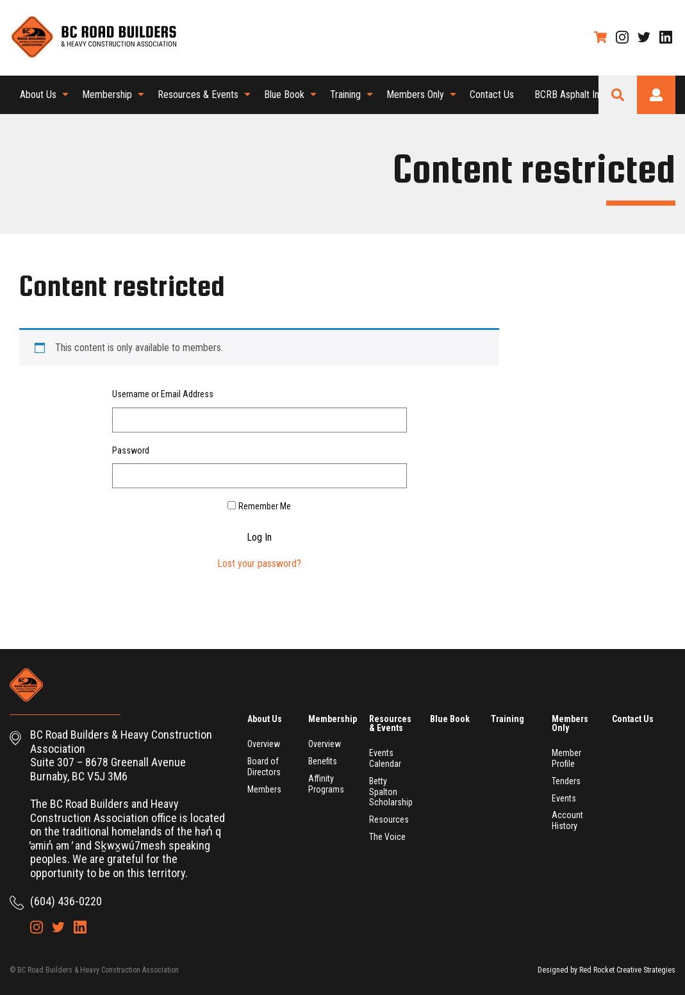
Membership (107, 94)
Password (130, 450)
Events (564, 798)
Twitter (644, 37)
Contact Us (492, 94)
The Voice (387, 837)
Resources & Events (198, 94)
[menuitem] (41, 95)
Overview (263, 744)
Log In (259, 537)
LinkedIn (665, 37)
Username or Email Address (162, 394)
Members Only (415, 94)
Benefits (322, 761)
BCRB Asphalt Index (574, 94)
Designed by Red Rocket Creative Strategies (606, 970)
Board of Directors (264, 766)
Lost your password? (259, 563)
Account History (567, 820)
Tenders (566, 781)
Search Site (617, 95)
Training (345, 94)
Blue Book (284, 94)
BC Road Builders (93, 37)
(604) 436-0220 (66, 901)
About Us (38, 94)
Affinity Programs (326, 783)
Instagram (622, 37)
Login (656, 95)
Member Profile (566, 758)
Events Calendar (385, 758)
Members (264, 789)
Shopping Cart (600, 37)
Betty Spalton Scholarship (391, 792)
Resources (389, 819)
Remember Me (264, 506)
